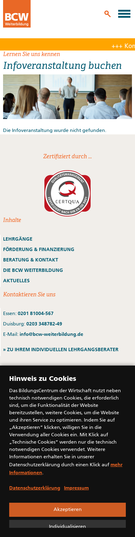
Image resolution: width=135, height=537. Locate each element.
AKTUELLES (16, 280)
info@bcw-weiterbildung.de (51, 334)
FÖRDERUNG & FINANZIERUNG (38, 249)
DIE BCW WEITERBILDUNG (33, 270)
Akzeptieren (68, 509)
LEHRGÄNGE (17, 239)
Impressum (76, 488)
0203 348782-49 (44, 324)
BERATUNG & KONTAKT (31, 260)
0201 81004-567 (36, 313)
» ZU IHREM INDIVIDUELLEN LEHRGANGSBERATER (60, 349)
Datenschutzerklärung (34, 488)
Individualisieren (67, 526)
